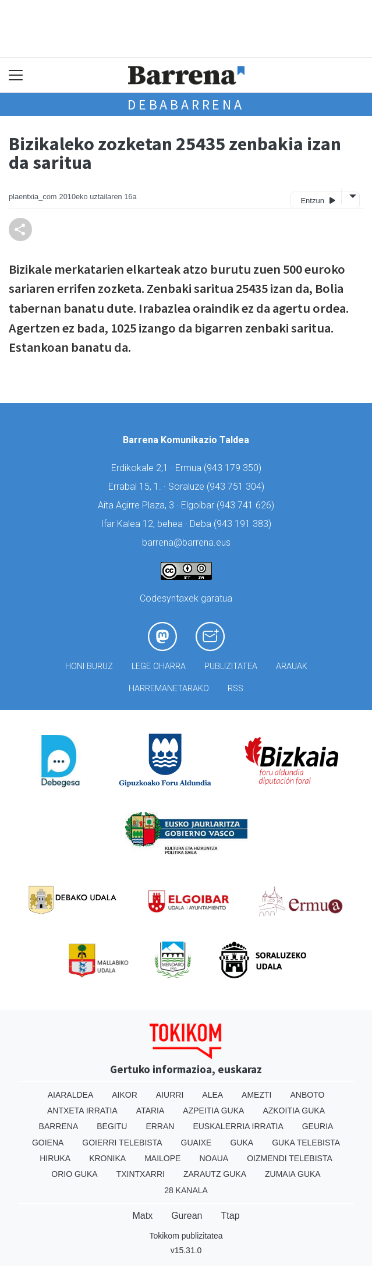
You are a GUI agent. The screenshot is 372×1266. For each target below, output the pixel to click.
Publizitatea (230, 666)
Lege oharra (159, 666)
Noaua (213, 1158)
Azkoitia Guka (294, 1110)
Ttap (230, 1216)
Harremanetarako (169, 689)
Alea (212, 1094)
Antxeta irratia (82, 1110)
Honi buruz (89, 666)
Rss (235, 689)
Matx (142, 1216)
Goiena (47, 1142)
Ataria (150, 1110)
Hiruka (55, 1158)
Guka (241, 1142)
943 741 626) (246, 505)
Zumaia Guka (293, 1174)
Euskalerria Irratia (238, 1126)
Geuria (318, 1126)
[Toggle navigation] (16, 75)
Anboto (307, 1094)
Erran (160, 1126)
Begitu (112, 1126)
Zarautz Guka (214, 1174)
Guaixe (196, 1142)
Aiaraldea (71, 1094)
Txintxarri (140, 1174)
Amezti (256, 1094)
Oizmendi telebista (289, 1158)
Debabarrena (186, 105)
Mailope (162, 1158)
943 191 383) (244, 523)
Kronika (107, 1158)
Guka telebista (306, 1142)
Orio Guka (74, 1174)
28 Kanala (186, 1190)
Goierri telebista (122, 1142)
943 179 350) (234, 467)
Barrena (59, 1126)
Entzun (317, 200)
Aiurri (169, 1094)
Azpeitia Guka (213, 1110)
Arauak (291, 666)
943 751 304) (237, 486)
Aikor (124, 1094)
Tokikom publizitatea (185, 1235)
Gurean (186, 1216)
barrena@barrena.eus (186, 542)
